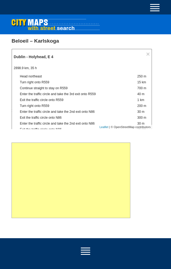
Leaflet (104, 127)
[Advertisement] (71, 180)
